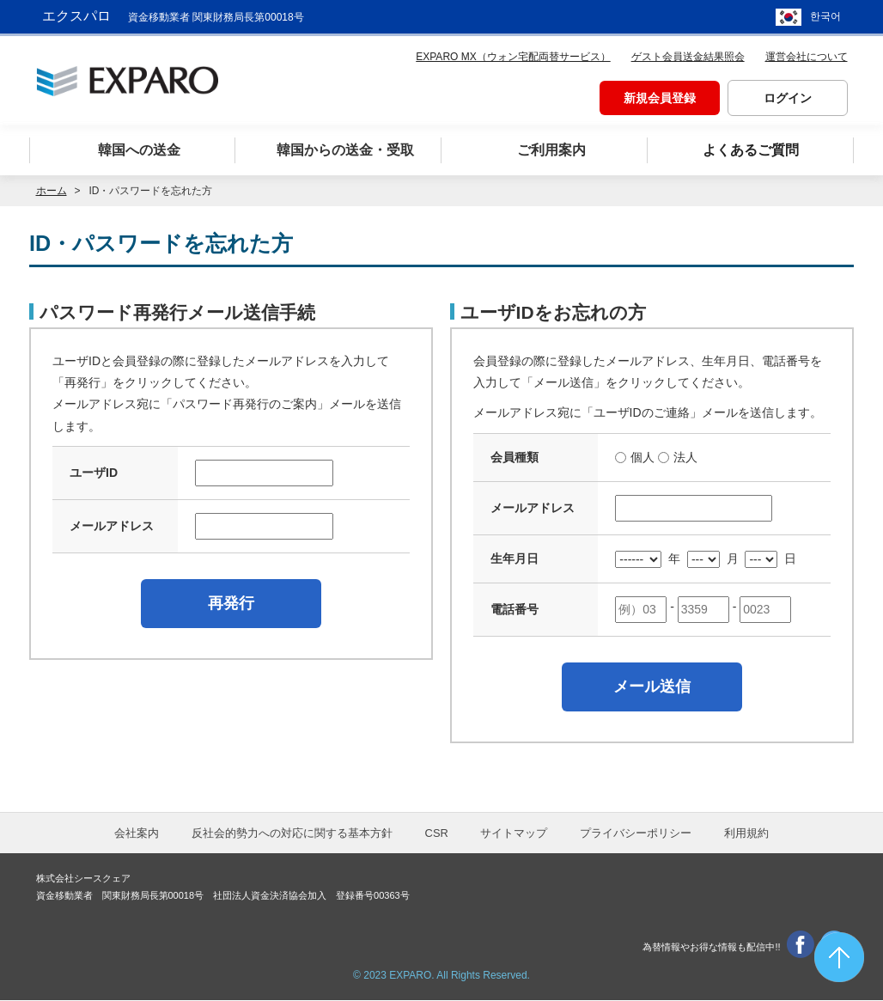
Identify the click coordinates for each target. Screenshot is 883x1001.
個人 (642, 457)
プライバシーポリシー (635, 833)
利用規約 (746, 833)
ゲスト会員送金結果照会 (688, 57)
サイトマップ (513, 833)
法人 (685, 457)
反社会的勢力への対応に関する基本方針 (292, 833)
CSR (436, 833)
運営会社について (806, 57)
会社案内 (136, 833)
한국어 (825, 17)
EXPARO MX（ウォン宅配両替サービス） (513, 57)
